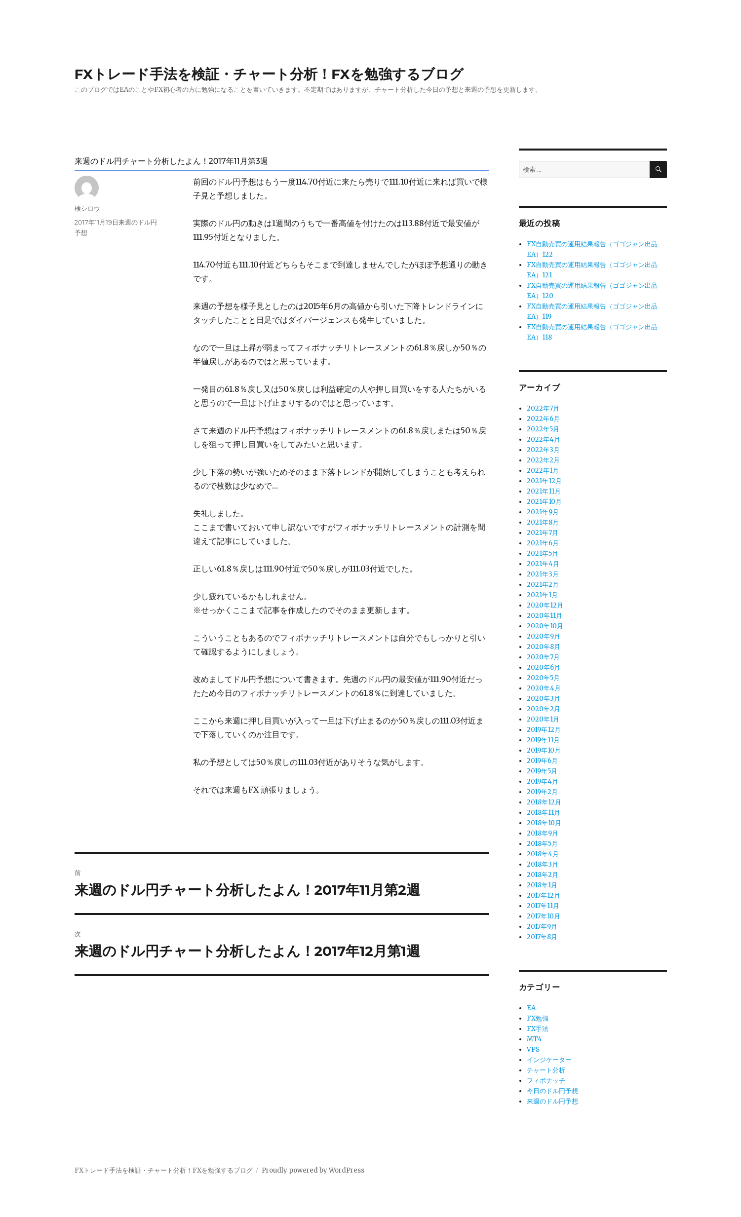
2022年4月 (543, 439)
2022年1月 (543, 470)
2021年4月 (543, 564)
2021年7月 (542, 533)
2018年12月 (544, 802)
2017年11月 (543, 906)
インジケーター (549, 1060)
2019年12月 (544, 729)
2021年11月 (544, 491)
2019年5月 (542, 771)
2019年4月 (542, 781)
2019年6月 (542, 761)
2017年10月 (543, 916)
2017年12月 (543, 895)
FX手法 (537, 1029)
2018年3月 (542, 864)
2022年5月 (543, 429)
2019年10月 (544, 750)
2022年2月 (543, 460)
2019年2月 (542, 792)
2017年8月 (542, 937)
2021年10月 (544, 501)
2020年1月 (543, 719)
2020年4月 (544, 688)
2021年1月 (542, 595)
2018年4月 (543, 854)
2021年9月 (543, 512)
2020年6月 (543, 667)
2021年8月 (543, 522)
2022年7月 (543, 408)
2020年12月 (545, 605)
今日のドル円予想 (552, 1091)
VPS (533, 1049)
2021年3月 (543, 574)
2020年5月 (543, 678)
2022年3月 (543, 450)
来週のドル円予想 (552, 1101)
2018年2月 (542, 875)
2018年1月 (542, 885)
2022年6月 (543, 419)
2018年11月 (543, 812)
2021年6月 (543, 543)
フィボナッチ (546, 1080)
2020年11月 (544, 615)
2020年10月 (545, 626)
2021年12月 (544, 481)
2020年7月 (543, 657)
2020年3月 (543, 698)
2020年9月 (543, 636)
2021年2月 (543, 584)
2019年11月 (543, 740)
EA (531, 1008)
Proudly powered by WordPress (313, 1170)
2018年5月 (542, 843)
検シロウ (87, 208)
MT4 (534, 1039)
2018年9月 (542, 833)
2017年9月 (542, 926)
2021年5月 (542, 553)
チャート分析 (546, 1070)
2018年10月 (544, 823)
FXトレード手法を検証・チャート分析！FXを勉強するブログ (269, 74)
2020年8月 (543, 647)
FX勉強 (537, 1018)
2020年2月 (543, 709)
